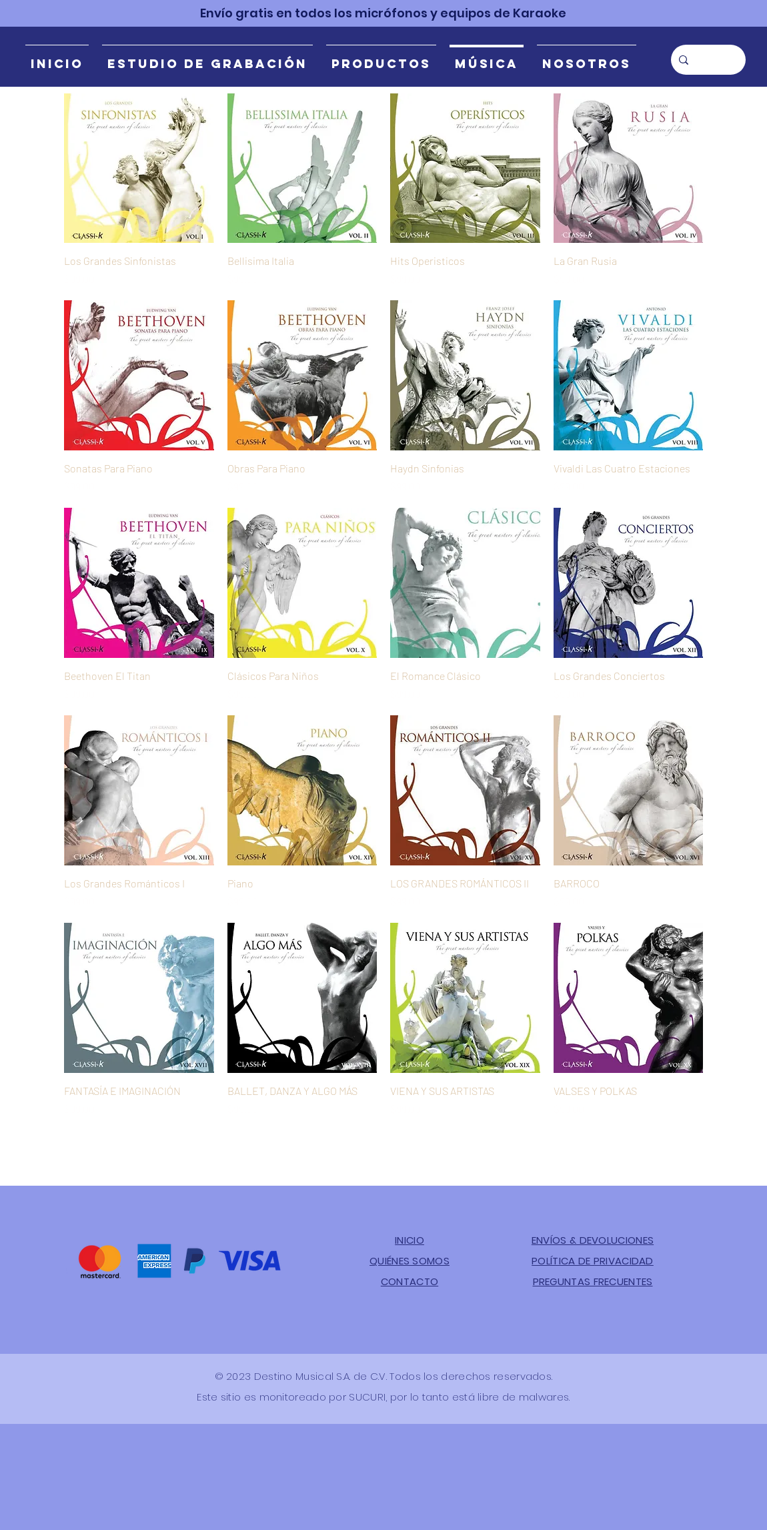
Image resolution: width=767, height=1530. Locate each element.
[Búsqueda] (707, 60)
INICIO (409, 1240)
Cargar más (383, 1154)
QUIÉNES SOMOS (409, 1261)
